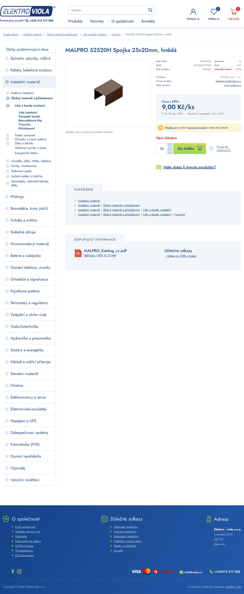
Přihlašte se (170, 127)
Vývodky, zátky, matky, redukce (31, 161)
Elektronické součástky (28, 409)
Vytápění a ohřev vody (28, 314)
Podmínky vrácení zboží (128, 541)
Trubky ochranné (25, 135)
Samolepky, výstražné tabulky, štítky (30, 183)
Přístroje (17, 196)
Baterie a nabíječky (25, 255)
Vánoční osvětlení (24, 480)
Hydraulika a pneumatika (30, 338)
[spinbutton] (164, 148)
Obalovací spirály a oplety (31, 148)
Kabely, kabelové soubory (31, 70)
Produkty (75, 21)
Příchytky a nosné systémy (31, 139)
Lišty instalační (28, 113)
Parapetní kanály (29, 117)
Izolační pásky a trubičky (27, 176)
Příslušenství (27, 129)
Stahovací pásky (21, 171)
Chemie (16, 385)
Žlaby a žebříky (24, 143)
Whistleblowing (24, 551)
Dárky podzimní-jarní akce (27, 49)
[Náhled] (107, 93)
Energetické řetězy (26, 153)
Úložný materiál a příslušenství (32, 98)
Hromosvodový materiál (29, 244)
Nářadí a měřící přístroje (30, 362)
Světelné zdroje (22, 232)
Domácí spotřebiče (25, 456)
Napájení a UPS (23, 421)
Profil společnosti (25, 527)
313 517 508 (41, 20)
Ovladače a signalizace (29, 279)
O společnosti (123, 21)
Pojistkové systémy (25, 291)
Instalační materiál (25, 82)
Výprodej (17, 468)
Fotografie (21, 536)
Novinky (97, 21)
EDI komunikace (24, 555)
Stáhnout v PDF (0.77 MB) (100, 255)
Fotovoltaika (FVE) (24, 444)
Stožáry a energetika (26, 350)
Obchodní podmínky (126, 527)
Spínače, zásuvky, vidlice (30, 58)
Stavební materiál (24, 373)
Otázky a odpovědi (125, 546)
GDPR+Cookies (24, 546)
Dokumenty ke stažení (28, 541)
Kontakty (148, 21)
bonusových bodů (197, 127)
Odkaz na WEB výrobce (181, 256)
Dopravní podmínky (125, 531)
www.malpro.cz (232, 85)
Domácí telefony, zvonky (30, 267)
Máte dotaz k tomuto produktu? (190, 167)
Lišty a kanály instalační (30, 106)
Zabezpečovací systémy (29, 432)
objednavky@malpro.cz (228, 81)
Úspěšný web (233, 587)
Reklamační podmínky (126, 536)
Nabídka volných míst (27, 531)
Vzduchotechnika (24, 326)
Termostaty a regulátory (29, 303)
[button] (169, 145)
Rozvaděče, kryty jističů (29, 208)
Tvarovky (24, 125)
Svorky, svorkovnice (23, 166)
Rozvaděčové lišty (30, 121)
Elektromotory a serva (28, 397)
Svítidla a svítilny (23, 220)
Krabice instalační (22, 93)
